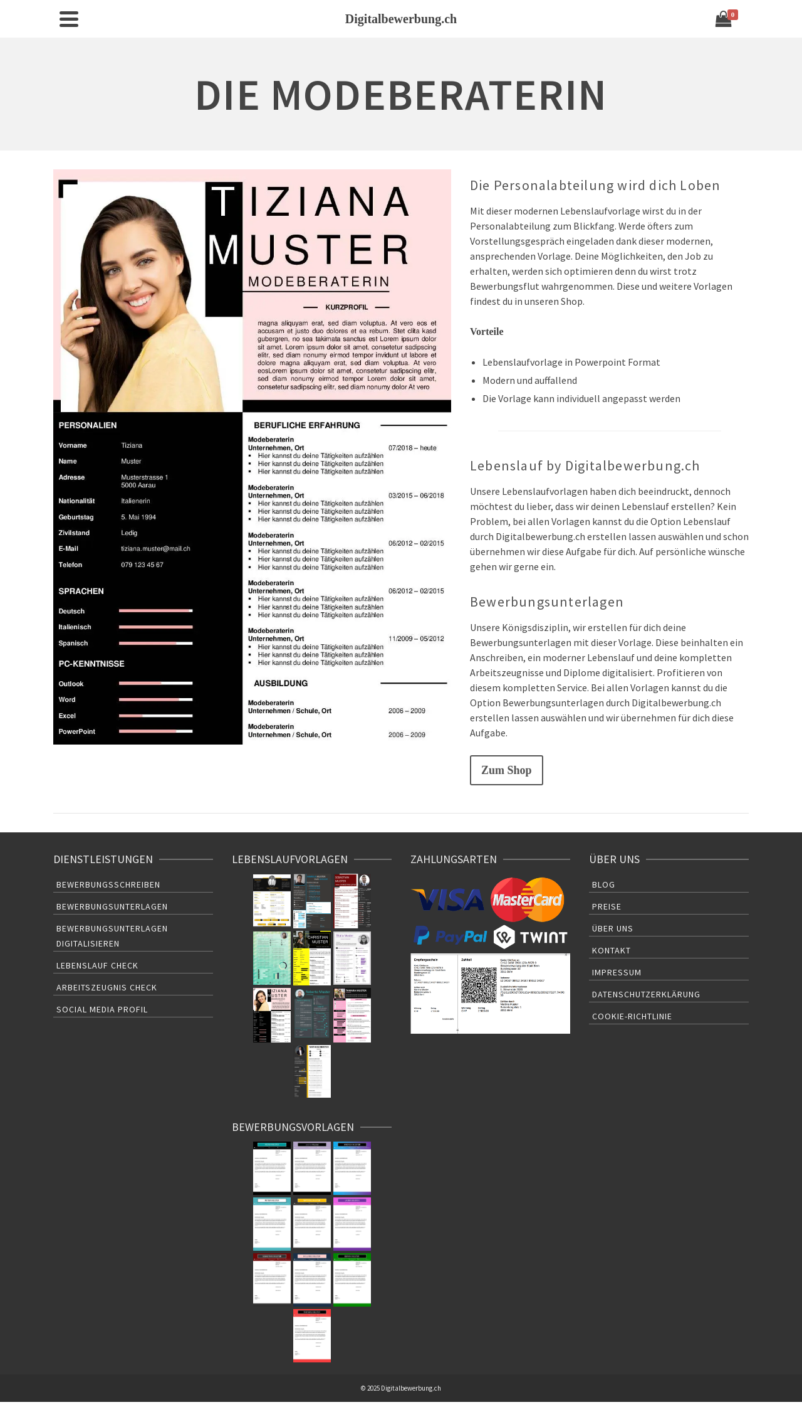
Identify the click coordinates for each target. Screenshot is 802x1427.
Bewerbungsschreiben (108, 884)
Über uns (612, 928)
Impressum (617, 972)
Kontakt (611, 950)
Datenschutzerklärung (646, 994)
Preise (607, 906)
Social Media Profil (102, 1009)
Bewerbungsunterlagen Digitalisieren (112, 936)
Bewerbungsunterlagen (112, 906)
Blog (603, 884)
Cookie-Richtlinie (632, 1016)
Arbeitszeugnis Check (106, 987)
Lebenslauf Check (97, 965)
